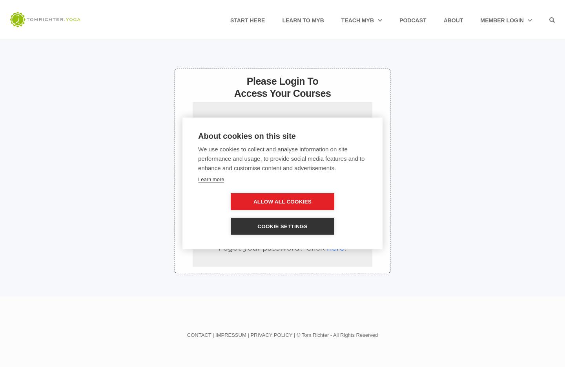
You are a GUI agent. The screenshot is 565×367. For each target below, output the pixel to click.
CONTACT (199, 335)
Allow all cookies (237, 214)
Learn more (211, 191)
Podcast (412, 20)
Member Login (501, 20)
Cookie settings (328, 214)
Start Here (247, 20)
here (335, 248)
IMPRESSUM (230, 335)
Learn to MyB (303, 20)
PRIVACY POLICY (271, 335)
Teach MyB (357, 20)
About (453, 20)
